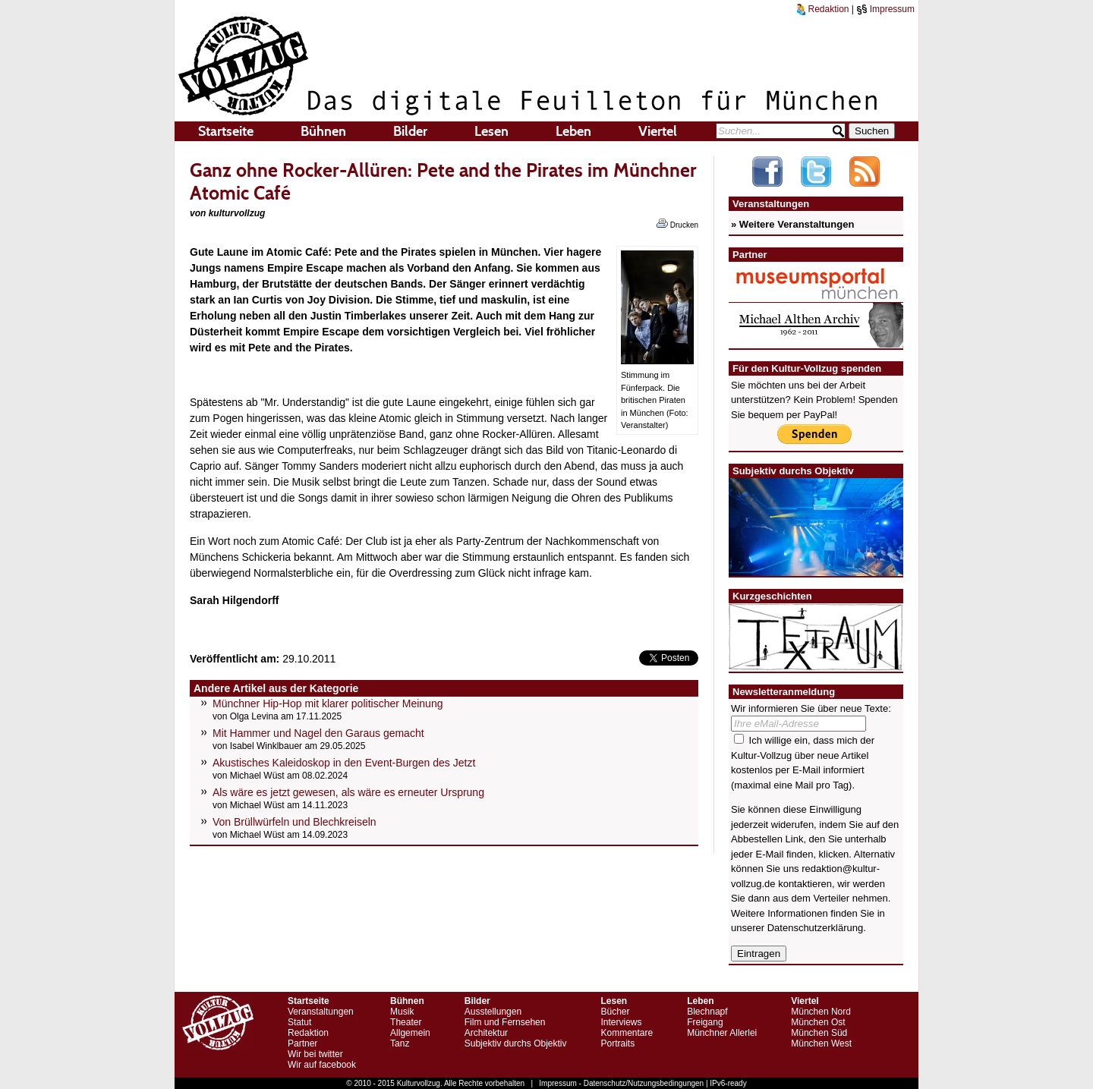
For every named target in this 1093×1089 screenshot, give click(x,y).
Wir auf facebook (322, 1064)
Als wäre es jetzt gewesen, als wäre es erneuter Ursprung (348, 792)
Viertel (657, 131)
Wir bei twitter (315, 1054)
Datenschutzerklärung (815, 927)
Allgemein (410, 1033)
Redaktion (823, 9)
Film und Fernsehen (505, 1022)
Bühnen (323, 131)
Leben (573, 131)
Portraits (617, 1043)
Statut (299, 1022)
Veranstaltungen (321, 1011)
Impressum (885, 9)
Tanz (399, 1043)
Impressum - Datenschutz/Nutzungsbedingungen (621, 1083)
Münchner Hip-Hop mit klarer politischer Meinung (328, 703)
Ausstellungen (493, 1011)
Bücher (614, 1011)
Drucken (677, 224)
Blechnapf (707, 1011)
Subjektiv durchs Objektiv (516, 1043)
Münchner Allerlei (722, 1033)
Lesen (491, 131)
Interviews (620, 1022)
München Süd (819, 1033)
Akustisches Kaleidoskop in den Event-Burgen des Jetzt (344, 763)
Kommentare (626, 1033)
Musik (402, 1011)
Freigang (705, 1022)
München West (821, 1043)
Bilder (410, 131)
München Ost (818, 1022)
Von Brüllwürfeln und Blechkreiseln (294, 822)
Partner (302, 1043)
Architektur (486, 1033)
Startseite (226, 131)
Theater (405, 1022)
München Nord (821, 1011)
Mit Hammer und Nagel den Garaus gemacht (318, 733)
